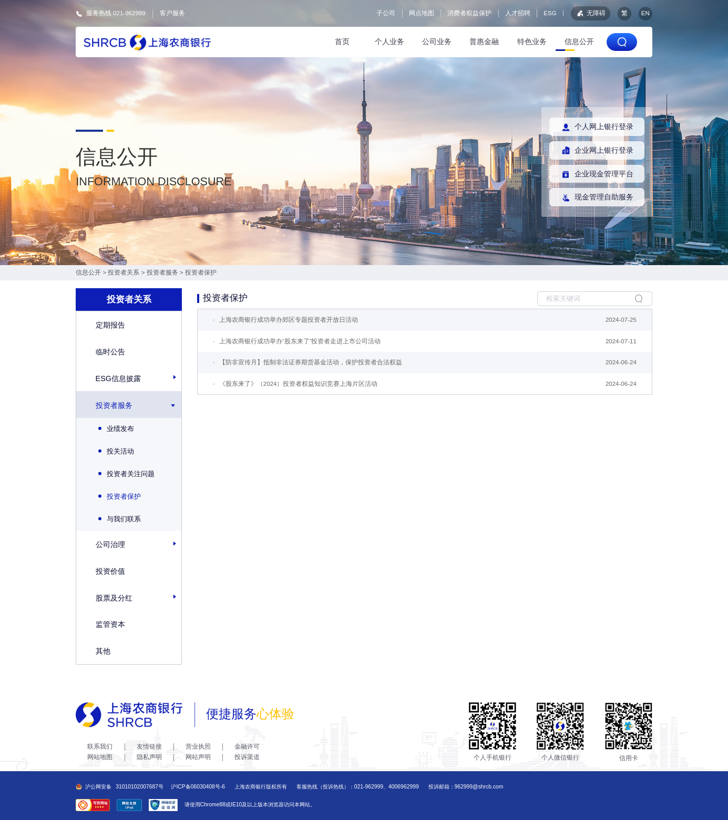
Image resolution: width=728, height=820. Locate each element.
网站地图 (99, 757)
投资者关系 (123, 272)
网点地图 (421, 13)
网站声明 (198, 757)
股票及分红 (114, 598)
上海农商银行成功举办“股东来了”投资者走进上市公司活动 (300, 341)
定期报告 (110, 325)
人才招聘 (517, 13)
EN (645, 13)
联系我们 (99, 746)
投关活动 (116, 451)
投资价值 (110, 571)
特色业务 (532, 41)
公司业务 (437, 41)
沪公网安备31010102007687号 (119, 787)
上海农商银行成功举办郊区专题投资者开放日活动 (288, 320)
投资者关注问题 (126, 474)
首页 (342, 41)
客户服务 (172, 13)
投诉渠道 (247, 757)
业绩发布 (116, 429)
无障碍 (591, 13)
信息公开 (579, 41)
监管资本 (110, 624)
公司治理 (110, 544)
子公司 (385, 13)
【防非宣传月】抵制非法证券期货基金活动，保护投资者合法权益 (310, 362)
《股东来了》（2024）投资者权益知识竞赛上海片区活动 (298, 384)
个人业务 (389, 41)
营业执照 (198, 746)
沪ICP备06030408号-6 (198, 787)
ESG (550, 13)
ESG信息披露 (118, 378)
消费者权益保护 (469, 13)
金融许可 (247, 746)
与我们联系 (119, 519)
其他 (103, 651)
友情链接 (149, 746)
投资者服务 (162, 272)
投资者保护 (201, 272)
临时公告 (110, 352)
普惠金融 (484, 41)
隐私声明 (149, 757)
